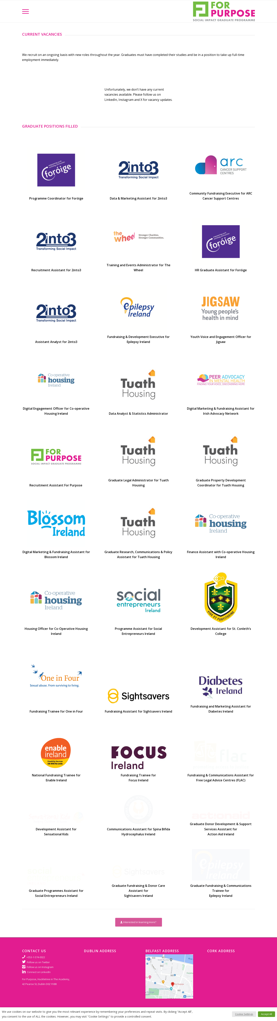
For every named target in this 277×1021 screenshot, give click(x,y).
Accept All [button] (266, 1014)
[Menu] (25, 11)
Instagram (125, 100)
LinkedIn (110, 100)
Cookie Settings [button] (244, 1014)
